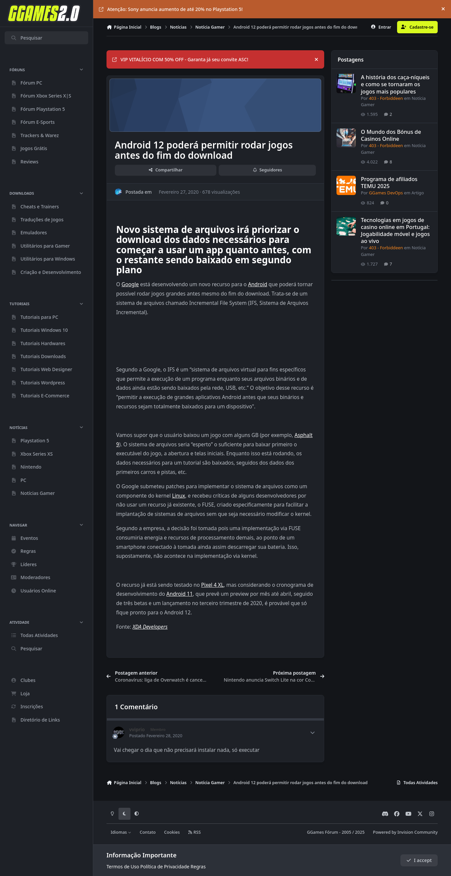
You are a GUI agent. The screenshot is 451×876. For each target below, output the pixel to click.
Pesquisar (26, 37)
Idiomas (121, 832)
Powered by (405, 832)
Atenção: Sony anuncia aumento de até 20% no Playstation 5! (171, 9)
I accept (419, 860)
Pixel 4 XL (212, 584)
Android (257, 284)
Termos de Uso (123, 866)
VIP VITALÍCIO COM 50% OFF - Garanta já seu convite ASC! (180, 59)
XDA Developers (149, 626)
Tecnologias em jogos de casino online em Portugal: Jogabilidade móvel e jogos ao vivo (395, 230)
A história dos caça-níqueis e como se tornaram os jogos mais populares (395, 84)
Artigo (417, 193)
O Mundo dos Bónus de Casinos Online (391, 135)
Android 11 (179, 593)
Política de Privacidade (164, 866)
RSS (194, 832)
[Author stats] (312, 733)
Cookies (172, 832)
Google (130, 284)
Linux (178, 495)
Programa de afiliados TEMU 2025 (389, 182)
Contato (148, 832)
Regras (198, 866)
